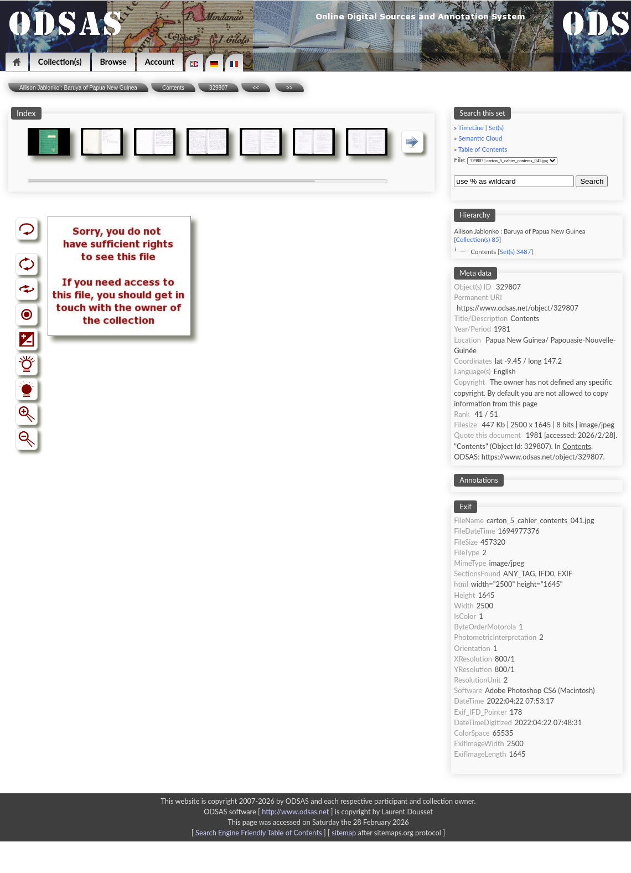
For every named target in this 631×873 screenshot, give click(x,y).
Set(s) (496, 127)
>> (289, 88)
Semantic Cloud (480, 138)
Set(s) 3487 (515, 251)
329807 (218, 88)
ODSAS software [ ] (269, 811)
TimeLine (471, 127)
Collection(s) (60, 61)
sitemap (344, 832)
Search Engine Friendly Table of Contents (258, 832)
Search (591, 181)
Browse (113, 61)
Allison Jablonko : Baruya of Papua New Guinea (78, 88)
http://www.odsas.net (295, 811)
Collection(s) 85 (477, 239)
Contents (173, 88)
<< (255, 88)
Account (159, 61)
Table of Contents (483, 149)
